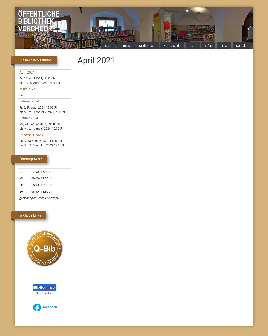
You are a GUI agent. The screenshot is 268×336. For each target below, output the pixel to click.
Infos (208, 46)
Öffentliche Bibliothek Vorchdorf (28, 22)
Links (223, 46)
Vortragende (172, 46)
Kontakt (241, 46)
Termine (125, 46)
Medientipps (147, 46)
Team (192, 46)
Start (108, 46)
